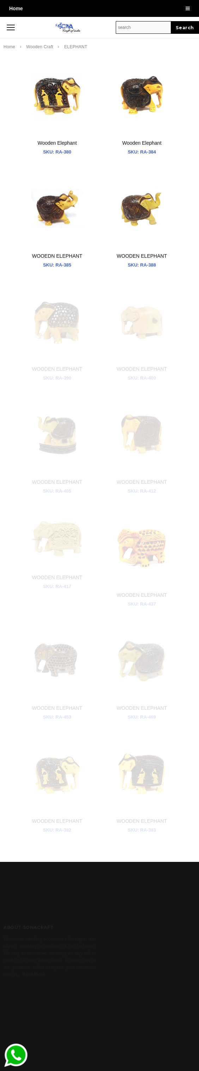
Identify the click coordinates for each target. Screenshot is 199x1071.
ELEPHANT (75, 46)
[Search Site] (143, 27)
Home (16, 8)
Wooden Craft (40, 46)
